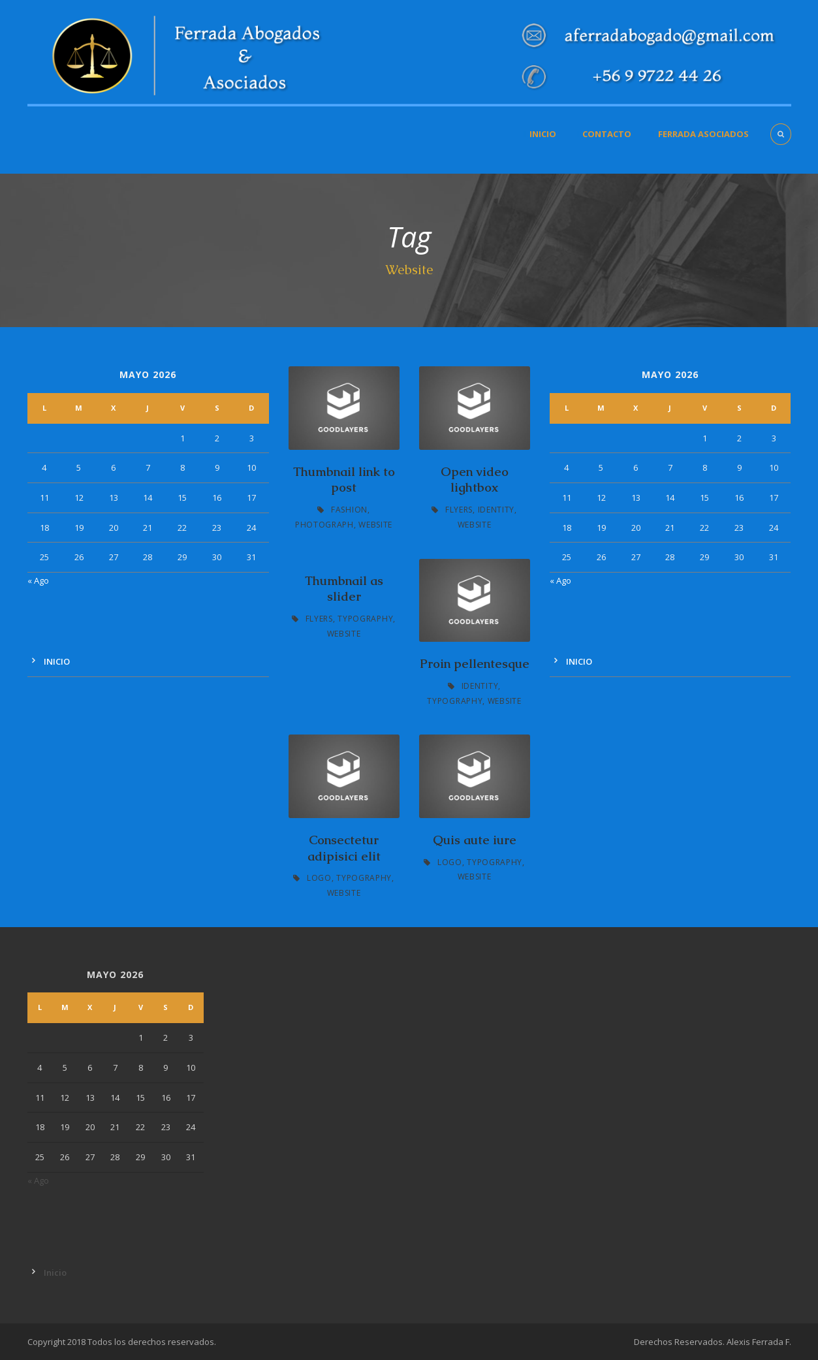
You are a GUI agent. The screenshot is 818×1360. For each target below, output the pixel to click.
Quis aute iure (474, 840)
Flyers (459, 509)
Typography (365, 618)
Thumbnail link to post (344, 480)
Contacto (606, 134)
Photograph (324, 524)
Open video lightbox (475, 480)
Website (375, 524)
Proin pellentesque (474, 664)
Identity (496, 509)
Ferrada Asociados (703, 134)
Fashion (349, 509)
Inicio (542, 134)
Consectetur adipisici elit (344, 848)
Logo (319, 877)
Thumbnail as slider (344, 589)
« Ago (38, 580)
